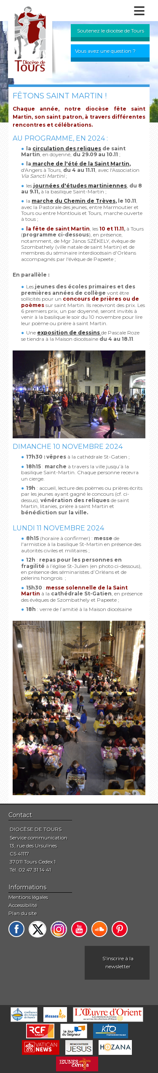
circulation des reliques (66, 148)
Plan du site (22, 913)
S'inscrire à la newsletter (118, 962)
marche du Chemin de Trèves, (74, 201)
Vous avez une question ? (105, 51)
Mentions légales (28, 897)
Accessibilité (22, 905)
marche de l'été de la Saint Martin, (81, 163)
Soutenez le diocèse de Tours (110, 30)
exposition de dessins (69, 332)
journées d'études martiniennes (80, 185)
